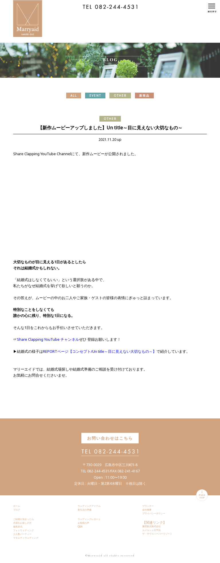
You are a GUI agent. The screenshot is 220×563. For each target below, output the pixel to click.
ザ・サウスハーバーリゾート (157, 533)
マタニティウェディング (25, 537)
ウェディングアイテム (89, 505)
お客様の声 (83, 522)
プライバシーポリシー (153, 513)
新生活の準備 (84, 509)
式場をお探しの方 (22, 522)
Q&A (80, 526)
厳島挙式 (17, 526)
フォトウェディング (23, 530)
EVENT (95, 95)
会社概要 (147, 509)
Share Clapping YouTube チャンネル (48, 339)
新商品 (144, 95)
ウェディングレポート (89, 519)
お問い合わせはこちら (110, 438)
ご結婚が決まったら (23, 519)
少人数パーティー (22, 533)
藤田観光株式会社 (151, 526)
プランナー (148, 505)
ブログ (16, 509)
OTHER (120, 95)
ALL (73, 95)
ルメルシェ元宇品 (151, 529)
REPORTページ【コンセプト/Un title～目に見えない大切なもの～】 (99, 351)
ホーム (16, 505)
